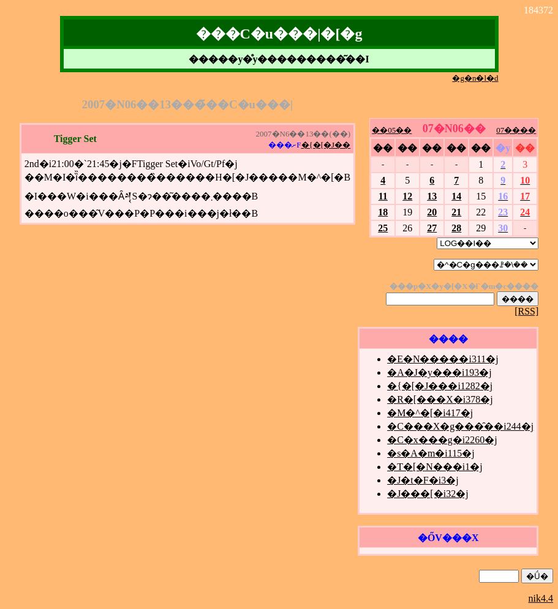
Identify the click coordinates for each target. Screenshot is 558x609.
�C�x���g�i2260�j (442, 440)
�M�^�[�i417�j (430, 413)
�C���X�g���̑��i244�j (460, 426)
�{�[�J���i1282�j (439, 386)
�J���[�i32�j (427, 493)
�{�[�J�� (326, 144)
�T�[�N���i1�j (435, 466)
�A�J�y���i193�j (439, 372)
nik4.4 (541, 598)
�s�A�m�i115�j (431, 453)
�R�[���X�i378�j (439, 399)
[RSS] (526, 311)
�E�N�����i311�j (443, 359)
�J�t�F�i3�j (422, 480)
